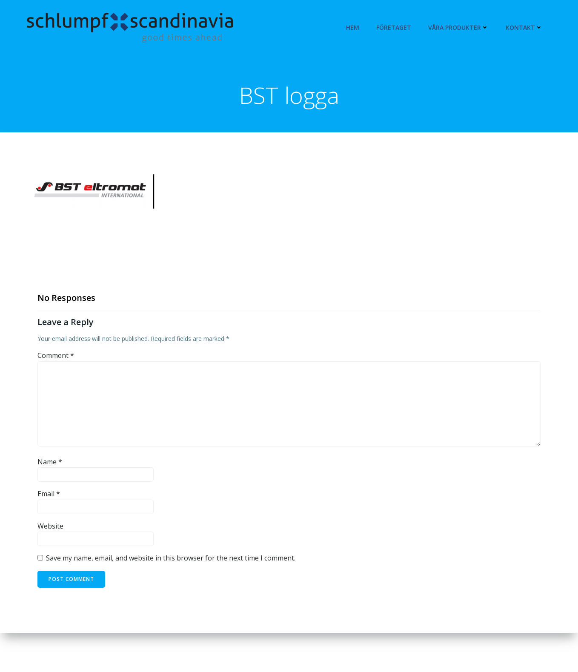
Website (50, 526)
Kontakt (524, 27)
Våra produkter (458, 27)
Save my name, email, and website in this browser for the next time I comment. (170, 558)
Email (48, 493)
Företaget (393, 27)
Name (49, 461)
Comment (55, 355)
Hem (352, 27)
